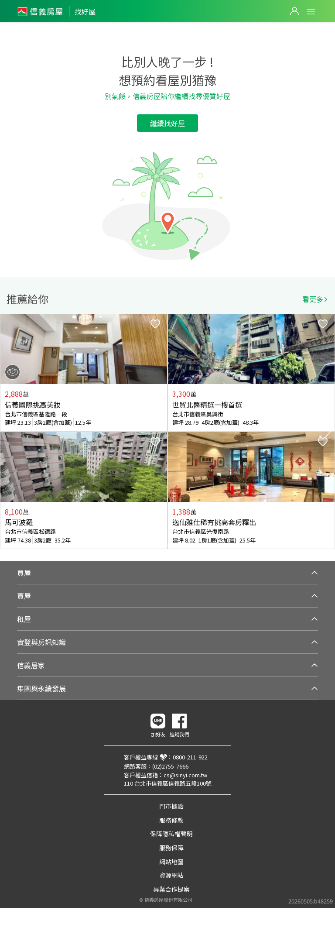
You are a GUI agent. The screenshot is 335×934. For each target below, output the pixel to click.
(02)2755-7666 (170, 766)
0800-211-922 (190, 757)
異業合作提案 (171, 889)
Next (328, 432)
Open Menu (311, 11)
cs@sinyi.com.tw (185, 775)
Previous (7, 432)
